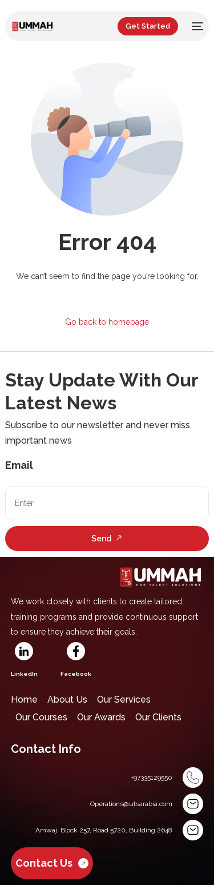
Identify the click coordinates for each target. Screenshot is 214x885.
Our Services (124, 699)
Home (24, 699)
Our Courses (41, 717)
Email (19, 465)
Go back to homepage (107, 321)
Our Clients (158, 717)
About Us (67, 699)
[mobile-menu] (196, 26)
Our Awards (101, 717)
